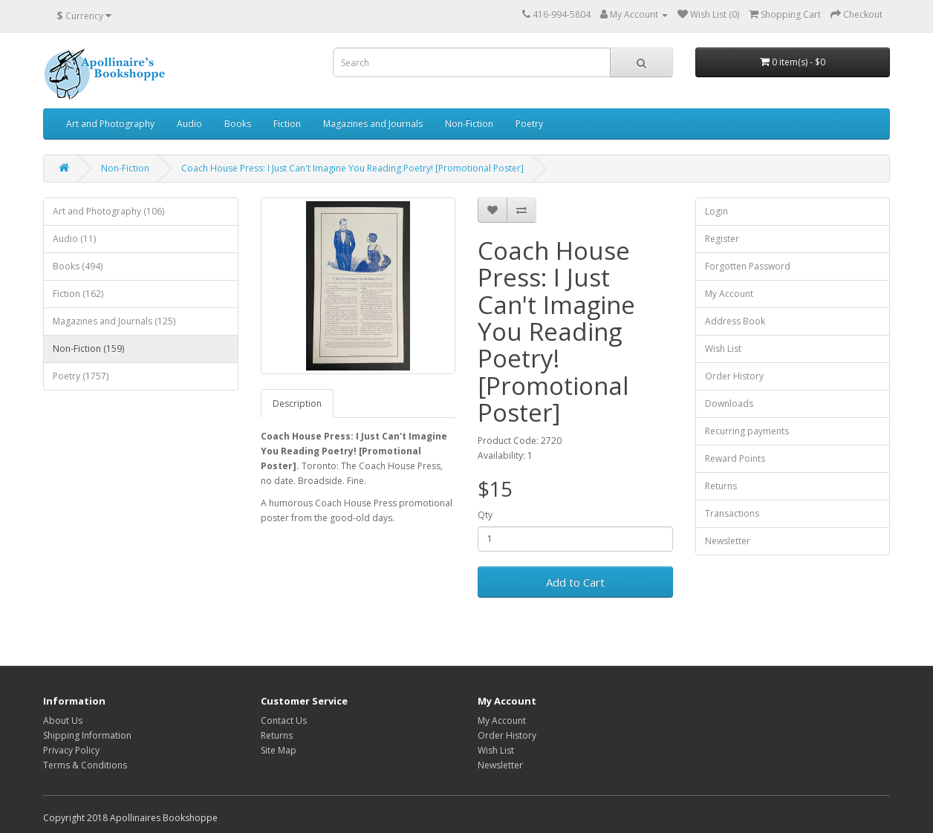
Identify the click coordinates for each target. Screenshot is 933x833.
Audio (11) (74, 238)
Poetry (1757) (80, 376)
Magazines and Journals (373, 123)
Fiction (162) (78, 293)
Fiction (287, 123)
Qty (485, 515)
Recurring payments (747, 431)
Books (237, 123)
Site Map (278, 750)
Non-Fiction (469, 123)
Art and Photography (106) (108, 211)
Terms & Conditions (85, 765)
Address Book (735, 321)
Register (722, 238)
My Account (729, 293)
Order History (734, 376)
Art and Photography (110, 123)
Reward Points (735, 458)
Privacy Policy (71, 750)
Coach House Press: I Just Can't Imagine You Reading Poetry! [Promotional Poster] (352, 168)
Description (297, 403)
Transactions (732, 513)
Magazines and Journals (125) (114, 321)
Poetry (529, 123)
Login (716, 211)
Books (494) (78, 266)
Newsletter (727, 541)
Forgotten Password (747, 266)
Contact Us (284, 720)
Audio (189, 123)
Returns (721, 486)
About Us (62, 720)
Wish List (723, 348)
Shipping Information (87, 735)
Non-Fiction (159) (88, 348)
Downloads (729, 403)
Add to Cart (575, 582)
